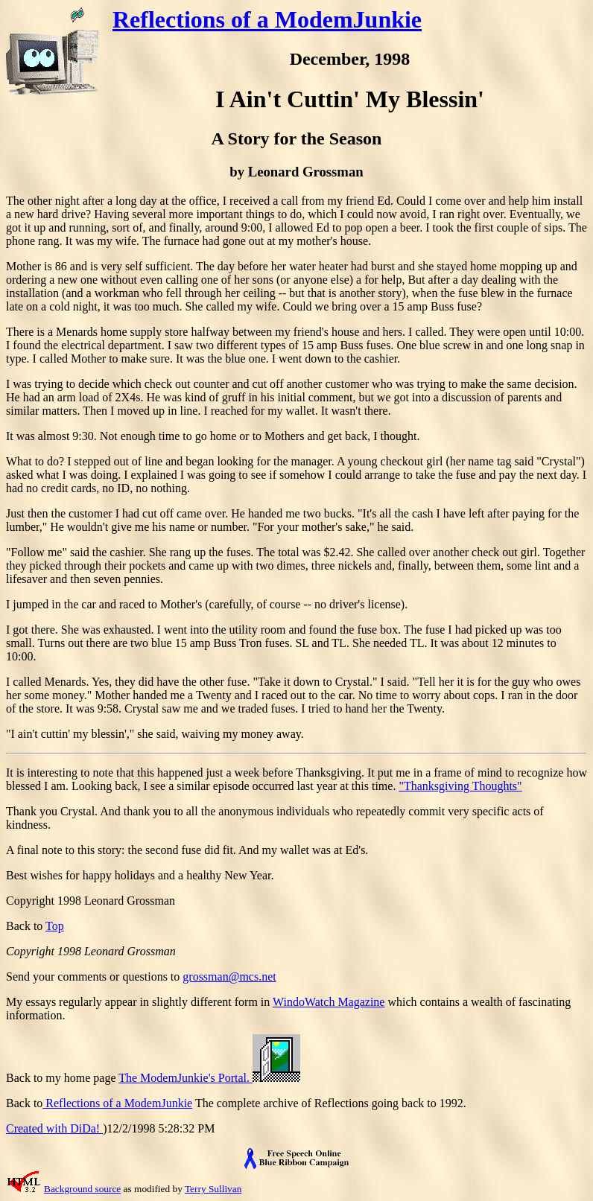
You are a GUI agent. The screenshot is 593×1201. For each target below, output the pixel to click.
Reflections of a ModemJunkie (267, 19)
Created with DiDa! (54, 1128)
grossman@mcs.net (229, 976)
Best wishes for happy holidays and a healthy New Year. (140, 875)
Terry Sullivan (213, 1188)
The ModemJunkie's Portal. (209, 1077)
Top (54, 926)
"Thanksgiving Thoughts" (460, 786)
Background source (82, 1188)
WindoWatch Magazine (328, 1001)
